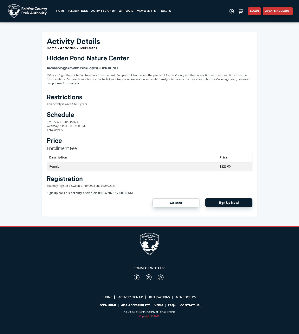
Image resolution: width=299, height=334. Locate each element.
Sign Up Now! (228, 202)
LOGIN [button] (254, 11)
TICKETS (168, 11)
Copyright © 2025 (149, 316)
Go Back (176, 203)
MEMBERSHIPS (149, 11)
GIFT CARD (128, 11)
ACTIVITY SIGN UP (105, 11)
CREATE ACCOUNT (278, 11)
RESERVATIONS (78, 11)
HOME (60, 11)
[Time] (231, 11)
